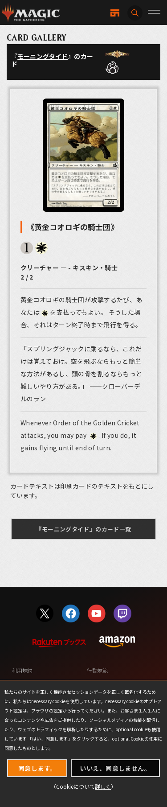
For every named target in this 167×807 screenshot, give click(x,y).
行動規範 (97, 670)
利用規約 (22, 670)
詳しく (103, 786)
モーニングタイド (42, 56)
